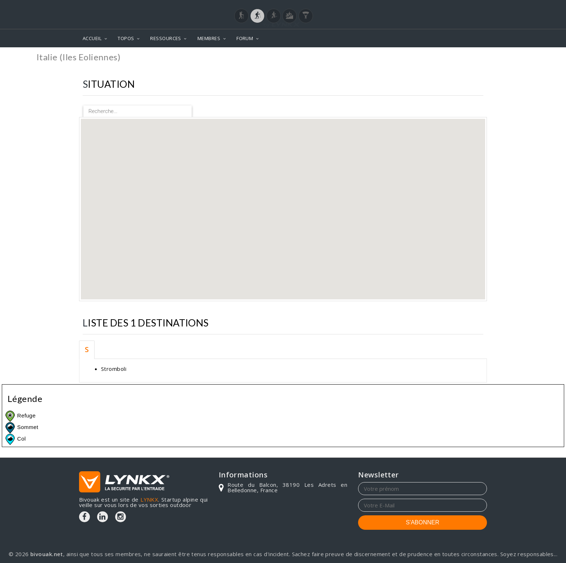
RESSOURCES (165, 38)
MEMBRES (208, 38)
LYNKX (149, 499)
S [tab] (87, 349)
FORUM (244, 38)
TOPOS (126, 38)
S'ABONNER (422, 522)
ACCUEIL (92, 38)
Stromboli (113, 368)
